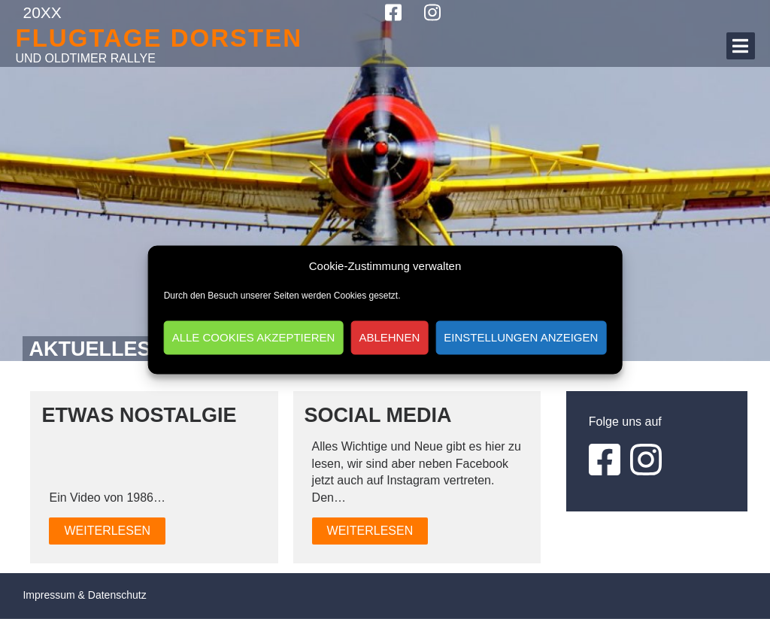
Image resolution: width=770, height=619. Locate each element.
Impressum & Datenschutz (84, 595)
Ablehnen (389, 337)
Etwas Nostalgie (138, 415)
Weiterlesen (107, 530)
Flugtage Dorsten (158, 38)
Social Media (378, 415)
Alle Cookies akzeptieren (253, 337)
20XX (42, 12)
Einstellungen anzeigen (521, 337)
